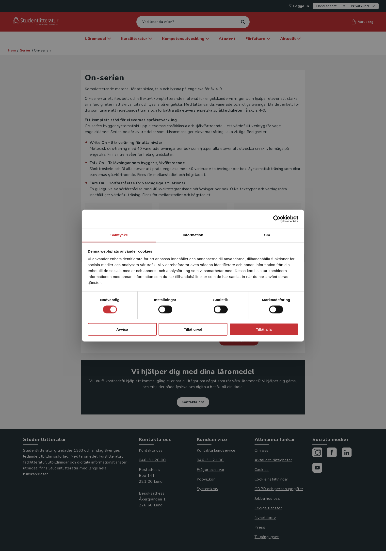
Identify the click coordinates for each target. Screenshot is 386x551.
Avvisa (122, 329)
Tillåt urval (193, 329)
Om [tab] (267, 235)
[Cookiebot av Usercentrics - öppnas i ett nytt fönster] (276, 219)
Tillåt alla (264, 329)
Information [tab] (193, 235)
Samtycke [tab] (119, 235)
